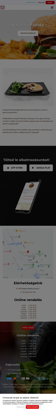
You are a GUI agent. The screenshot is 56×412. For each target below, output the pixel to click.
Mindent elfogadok (32, 407)
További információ (21, 407)
